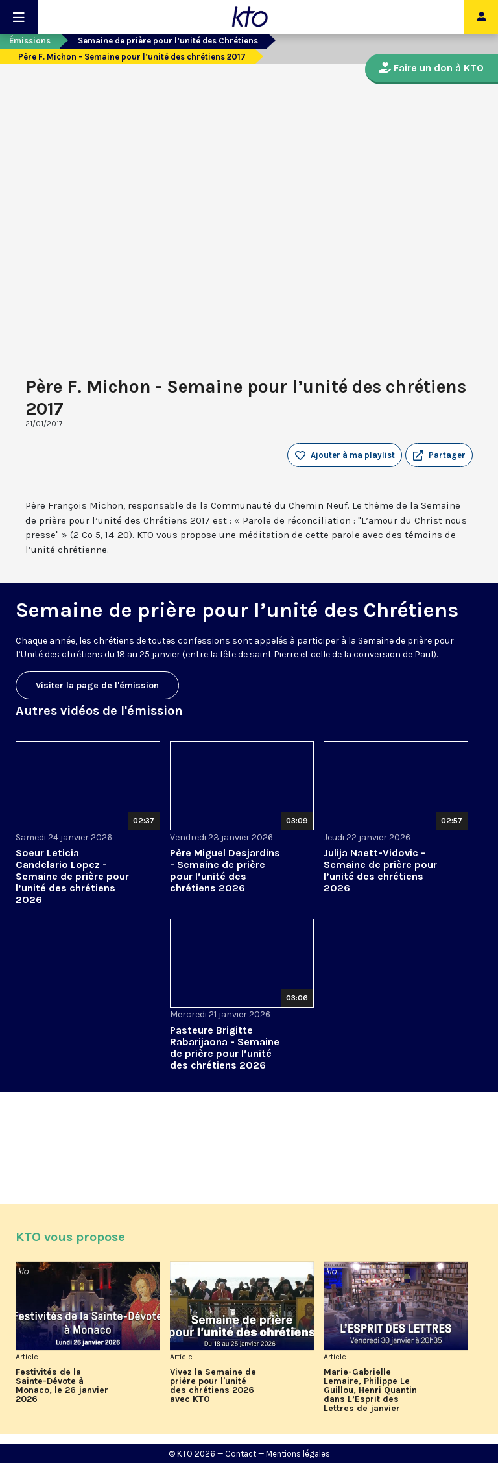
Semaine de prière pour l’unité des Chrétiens (168, 40)
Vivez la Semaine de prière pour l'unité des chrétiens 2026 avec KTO (213, 1386)
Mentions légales (298, 1453)
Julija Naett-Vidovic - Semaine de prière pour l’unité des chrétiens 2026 (380, 870)
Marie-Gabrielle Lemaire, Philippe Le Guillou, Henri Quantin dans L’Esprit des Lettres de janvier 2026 (370, 1390)
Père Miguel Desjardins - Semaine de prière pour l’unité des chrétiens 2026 (225, 870)
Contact (240, 1453)
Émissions (30, 40)
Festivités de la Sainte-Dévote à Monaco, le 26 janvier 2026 (62, 1386)
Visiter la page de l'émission (97, 685)
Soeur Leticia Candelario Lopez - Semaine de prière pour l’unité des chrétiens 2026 (72, 876)
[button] (439, 455)
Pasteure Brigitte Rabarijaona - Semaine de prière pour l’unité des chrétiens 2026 (224, 1047)
